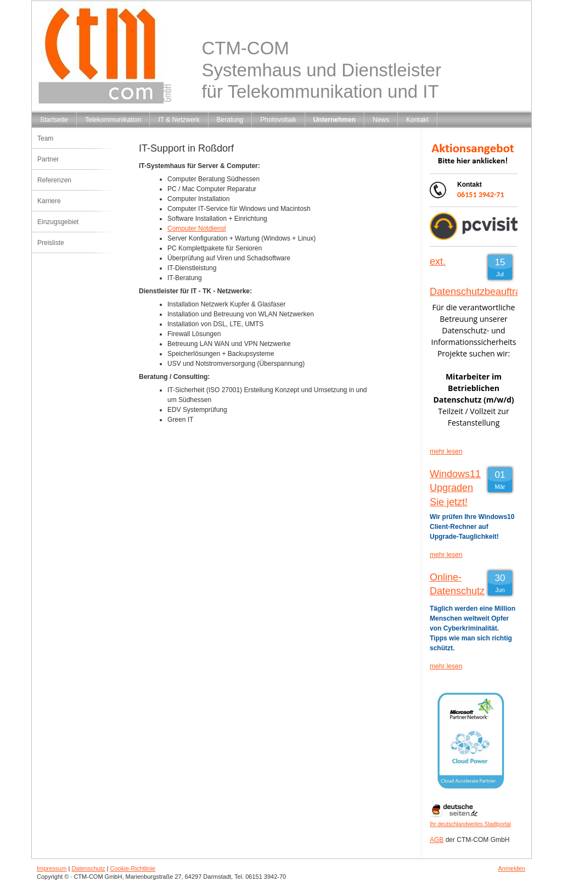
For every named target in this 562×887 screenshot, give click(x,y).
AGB (436, 840)
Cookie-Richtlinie (133, 868)
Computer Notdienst (196, 228)
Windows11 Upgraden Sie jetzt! (455, 487)
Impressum (51, 868)
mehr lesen (446, 451)
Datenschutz (88, 868)
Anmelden (511, 868)
